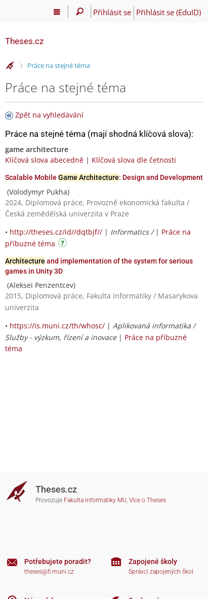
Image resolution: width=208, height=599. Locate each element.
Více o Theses (147, 500)
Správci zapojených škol (161, 571)
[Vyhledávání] (79, 11)
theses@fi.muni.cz (49, 571)
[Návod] (63, 244)
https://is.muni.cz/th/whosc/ (57, 325)
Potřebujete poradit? (57, 561)
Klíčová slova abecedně (44, 160)
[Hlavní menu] (57, 11)
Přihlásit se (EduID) (168, 12)
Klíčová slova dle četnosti (134, 160)
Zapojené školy (153, 561)
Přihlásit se (112, 12)
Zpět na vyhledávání (49, 115)
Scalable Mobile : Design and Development (104, 177)
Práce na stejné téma (58, 65)
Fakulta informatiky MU (95, 500)
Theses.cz (24, 41)
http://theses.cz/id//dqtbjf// (56, 232)
